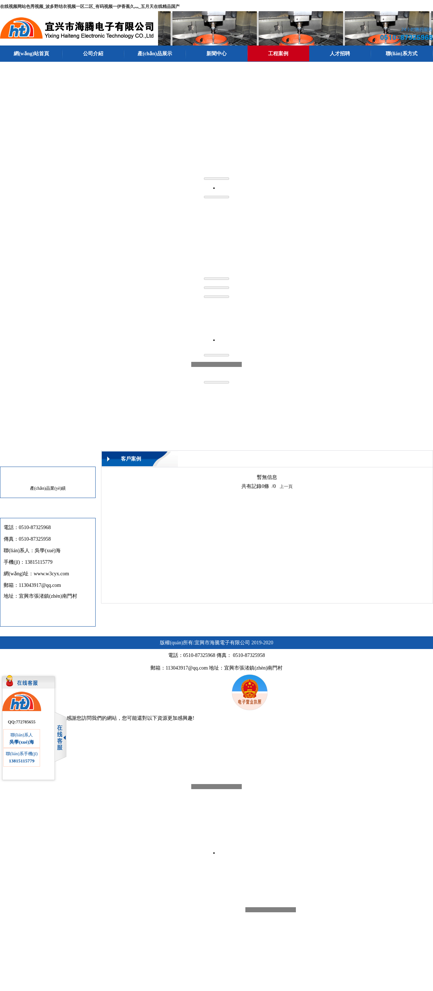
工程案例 (278, 53)
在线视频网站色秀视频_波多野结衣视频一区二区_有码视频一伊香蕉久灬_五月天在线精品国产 (90, 6)
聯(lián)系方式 (401, 53)
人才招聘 (340, 53)
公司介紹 (93, 53)
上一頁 (286, 485)
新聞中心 (216, 53)
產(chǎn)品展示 (154, 53)
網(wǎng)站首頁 (31, 53)
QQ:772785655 (22, 721)
